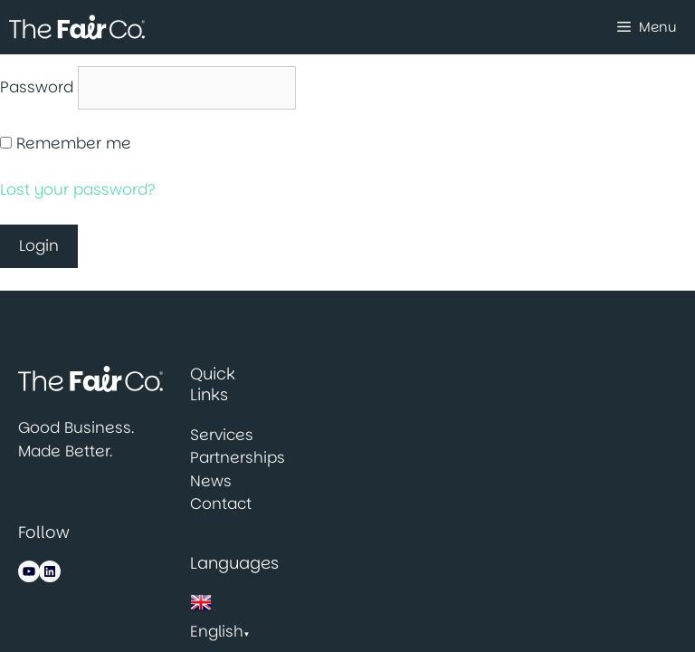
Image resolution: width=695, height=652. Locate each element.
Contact (221, 503)
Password (36, 87)
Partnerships (237, 457)
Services (221, 435)
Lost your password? (78, 189)
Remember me (73, 143)
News (211, 481)
